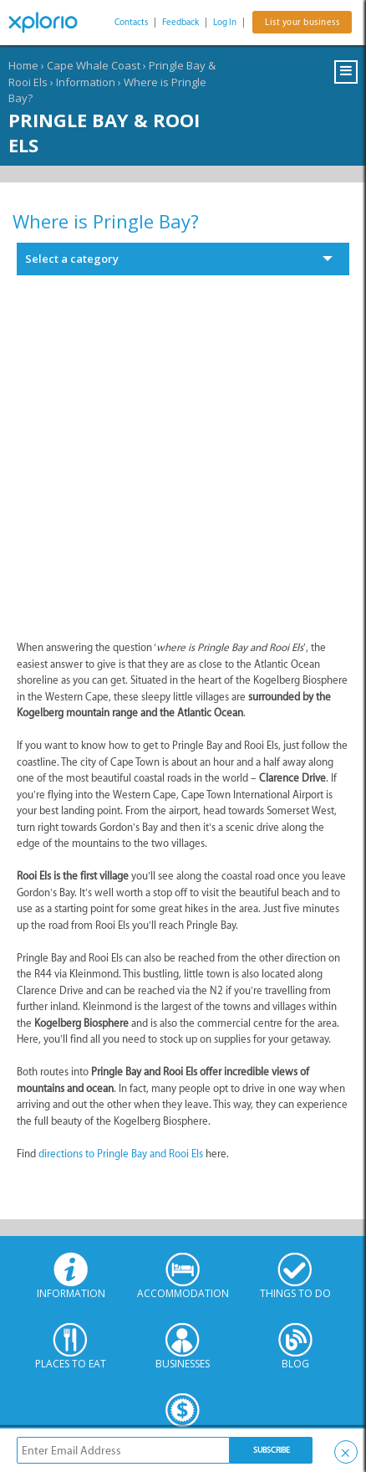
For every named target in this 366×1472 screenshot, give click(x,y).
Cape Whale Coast (93, 65)
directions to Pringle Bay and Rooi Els (120, 1153)
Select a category (72, 258)
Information (85, 82)
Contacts (131, 22)
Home (23, 65)
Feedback (180, 22)
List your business (302, 22)
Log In (224, 22)
